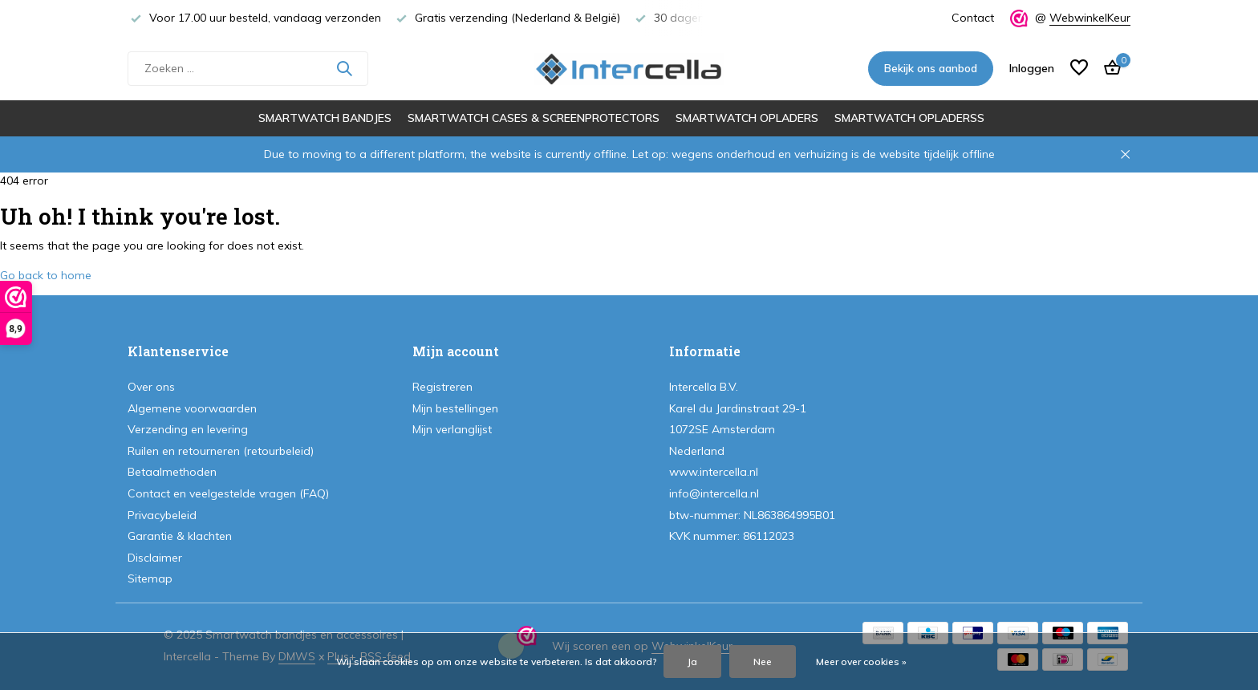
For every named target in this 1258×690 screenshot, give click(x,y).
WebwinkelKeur (1089, 17)
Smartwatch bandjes (325, 118)
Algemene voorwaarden (192, 408)
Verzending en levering (188, 429)
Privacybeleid (162, 515)
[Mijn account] (1031, 68)
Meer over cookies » (861, 662)
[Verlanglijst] (1079, 69)
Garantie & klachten (180, 536)
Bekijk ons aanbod (930, 68)
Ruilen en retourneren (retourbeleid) (221, 451)
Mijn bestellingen (455, 408)
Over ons (151, 387)
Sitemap (150, 578)
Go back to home (45, 275)
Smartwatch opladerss (909, 118)
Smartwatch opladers (747, 118)
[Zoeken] (248, 68)
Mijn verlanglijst (452, 429)
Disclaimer (155, 557)
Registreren (442, 387)
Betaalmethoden (172, 472)
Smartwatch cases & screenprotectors (533, 118)
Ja (692, 662)
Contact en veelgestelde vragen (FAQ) (228, 493)
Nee (762, 662)
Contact (973, 17)
